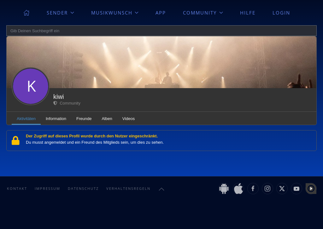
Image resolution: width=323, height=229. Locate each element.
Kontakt (17, 188)
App (161, 12)
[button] (161, 189)
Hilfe (247, 12)
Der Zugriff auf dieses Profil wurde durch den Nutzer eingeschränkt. (92, 136)
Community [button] (203, 12)
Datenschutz (83, 188)
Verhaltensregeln (128, 188)
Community (66, 103)
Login (281, 12)
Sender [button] (60, 12)
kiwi (58, 96)
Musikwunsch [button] (115, 12)
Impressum (47, 188)
